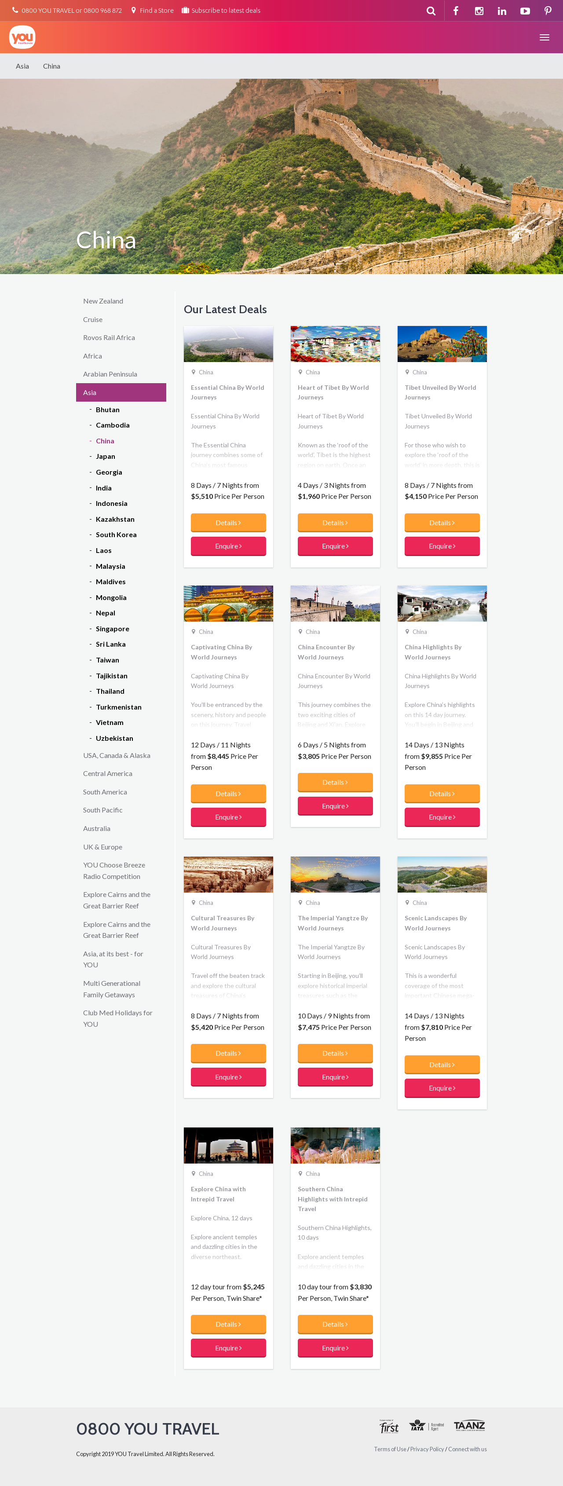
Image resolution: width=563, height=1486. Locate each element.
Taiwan (107, 659)
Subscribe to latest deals (220, 11)
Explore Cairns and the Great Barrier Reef (116, 900)
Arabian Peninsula (110, 374)
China (51, 66)
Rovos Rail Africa (109, 337)
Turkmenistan (119, 707)
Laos (104, 550)
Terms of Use (390, 1449)
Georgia (109, 472)
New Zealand (103, 300)
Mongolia (111, 597)
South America (105, 791)
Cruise (92, 319)
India (104, 487)
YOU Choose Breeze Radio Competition (114, 870)
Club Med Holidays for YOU (118, 1018)
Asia (22, 66)
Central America (107, 773)
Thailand (110, 691)
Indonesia (112, 503)
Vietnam (110, 722)
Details (228, 522)
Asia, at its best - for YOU (113, 959)
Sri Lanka (111, 644)
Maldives (111, 581)
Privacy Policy (427, 1449)
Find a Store (151, 11)
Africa (92, 355)
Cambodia (113, 425)
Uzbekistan (114, 738)
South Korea (116, 534)
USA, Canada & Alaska (116, 755)
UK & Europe (102, 846)
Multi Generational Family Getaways (111, 989)
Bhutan (108, 409)
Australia (96, 828)
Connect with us (467, 1449)
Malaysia (110, 566)
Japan (105, 456)
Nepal (105, 612)
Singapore (112, 628)
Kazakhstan (115, 519)
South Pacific (103, 809)
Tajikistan (112, 675)
